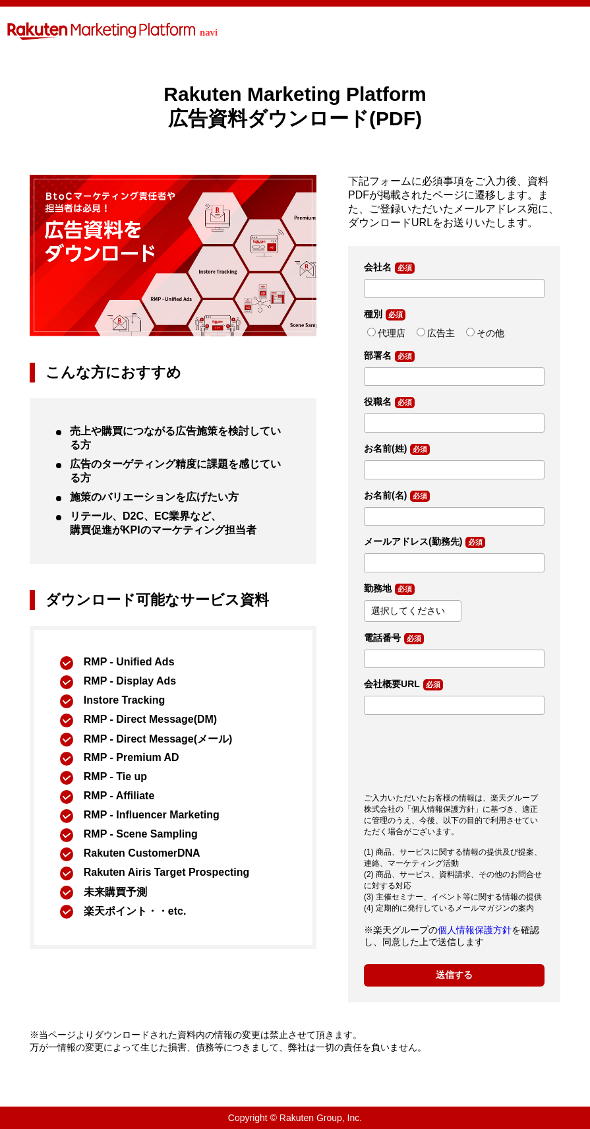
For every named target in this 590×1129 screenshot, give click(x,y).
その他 (490, 333)
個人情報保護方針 (475, 930)
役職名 (378, 401)
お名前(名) (385, 495)
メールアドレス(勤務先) (413, 541)
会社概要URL (392, 684)
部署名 (378, 355)
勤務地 (378, 588)
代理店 (391, 333)
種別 (373, 314)
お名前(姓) (385, 448)
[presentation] (464, 751)
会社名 (378, 267)
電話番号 (382, 637)
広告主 (441, 333)
